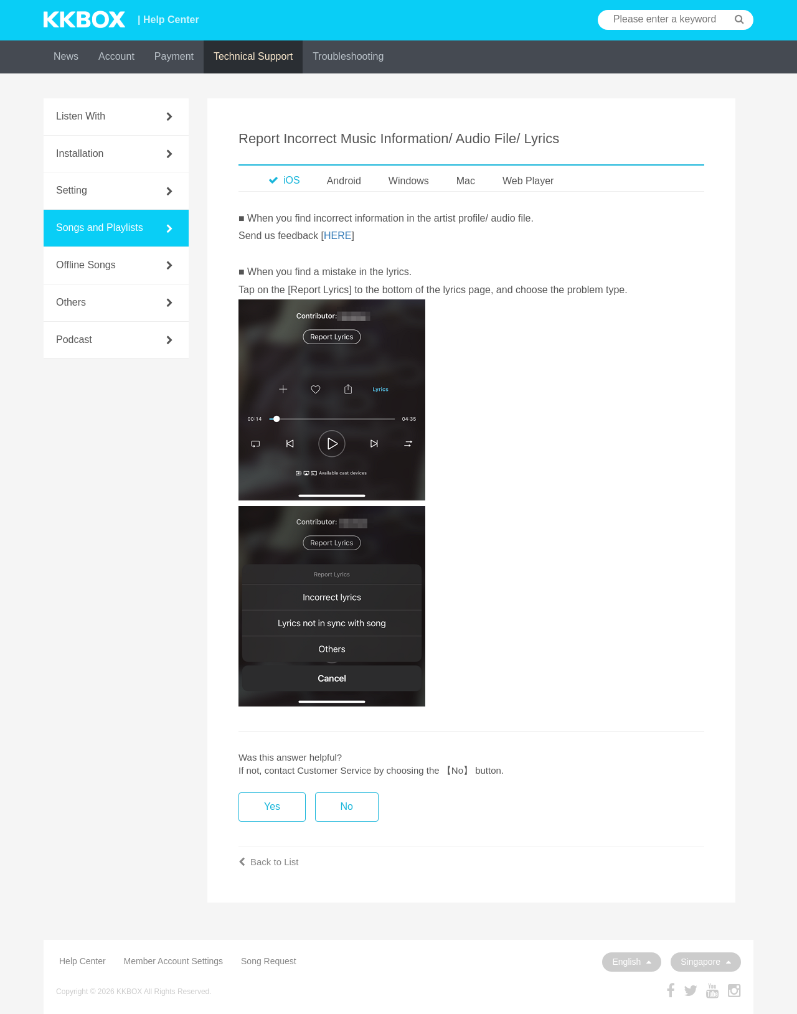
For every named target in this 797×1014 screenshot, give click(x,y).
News (66, 56)
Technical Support (253, 56)
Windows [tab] (409, 181)
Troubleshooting (348, 56)
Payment (174, 56)
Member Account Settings (174, 961)
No (347, 806)
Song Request (268, 961)
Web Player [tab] (528, 181)
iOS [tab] (284, 180)
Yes (272, 806)
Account (116, 56)
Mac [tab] (465, 181)
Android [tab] (344, 181)
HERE (337, 235)
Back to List (268, 862)
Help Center (82, 961)
